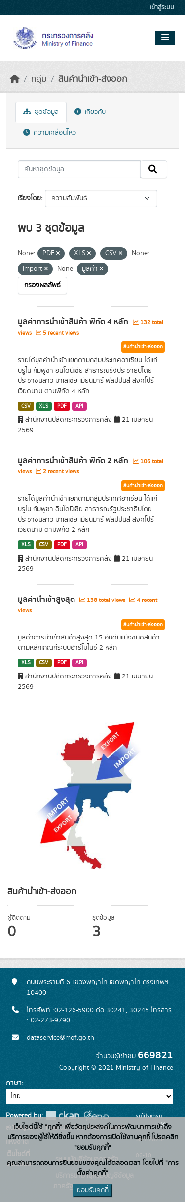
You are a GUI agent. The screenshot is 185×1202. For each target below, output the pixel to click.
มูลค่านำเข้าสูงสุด (47, 599)
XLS (43, 406)
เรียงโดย (29, 198)
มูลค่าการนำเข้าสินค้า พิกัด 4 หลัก (74, 321)
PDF (62, 406)
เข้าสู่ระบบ (162, 7)
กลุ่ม (39, 79)
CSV (26, 406)
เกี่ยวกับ (90, 112)
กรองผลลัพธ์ (42, 285)
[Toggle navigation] (165, 38)
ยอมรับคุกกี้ (93, 1190)
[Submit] (153, 169)
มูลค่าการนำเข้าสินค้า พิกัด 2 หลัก (74, 460)
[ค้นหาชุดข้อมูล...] (79, 169)
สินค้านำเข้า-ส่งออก (92, 79)
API (79, 406)
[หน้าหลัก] (15, 79)
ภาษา (14, 1083)
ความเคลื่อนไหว (49, 133)
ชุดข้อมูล (41, 112)
